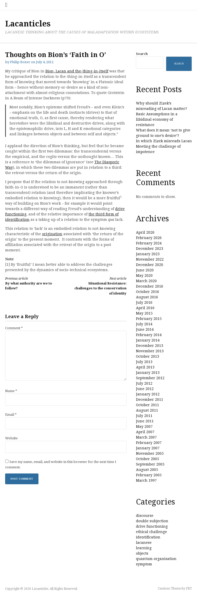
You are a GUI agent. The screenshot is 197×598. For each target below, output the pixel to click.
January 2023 (148, 254)
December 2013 (149, 346)
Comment (14, 328)
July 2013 (144, 362)
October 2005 (147, 459)
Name (11, 391)
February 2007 (149, 443)
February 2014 (149, 335)
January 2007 (148, 448)
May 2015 (144, 313)
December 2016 (149, 286)
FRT (189, 588)
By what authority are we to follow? (32, 283)
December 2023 (149, 248)
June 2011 (145, 421)
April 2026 (145, 232)
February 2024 (149, 243)
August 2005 (147, 470)
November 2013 (150, 351)
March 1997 (146, 480)
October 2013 (147, 356)
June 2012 (145, 389)
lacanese (144, 542)
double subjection (152, 521)
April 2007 (145, 432)
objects (142, 553)
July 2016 (144, 302)
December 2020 (149, 265)
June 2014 (145, 329)
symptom (144, 564)
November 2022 (150, 259)
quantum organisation (156, 559)
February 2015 (149, 319)
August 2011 (147, 410)
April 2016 (145, 308)
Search (142, 54)
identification (148, 537)
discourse (144, 516)
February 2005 (149, 475)
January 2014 (148, 340)
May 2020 (144, 275)
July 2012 (144, 383)
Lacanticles (28, 23)
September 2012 (150, 378)
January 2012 (148, 394)
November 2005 (150, 453)
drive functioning (152, 526)
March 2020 (146, 281)
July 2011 (144, 416)
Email (11, 414)
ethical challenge (151, 532)
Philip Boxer (20, 62)
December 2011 (149, 399)
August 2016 (147, 297)
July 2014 (144, 324)
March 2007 (146, 437)
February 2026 (149, 238)
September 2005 (150, 464)
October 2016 (147, 292)
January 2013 (148, 373)
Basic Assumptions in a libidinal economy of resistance (157, 119)
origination (52, 234)
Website (11, 438)
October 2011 (147, 405)
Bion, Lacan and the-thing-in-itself (76, 71)
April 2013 (145, 367)
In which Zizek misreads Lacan (164, 141)
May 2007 (144, 426)
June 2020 (145, 270)
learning (144, 548)
